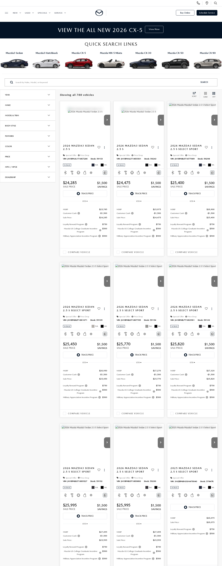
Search (204, 82)
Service (58, 13)
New (15, 13)
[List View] (214, 95)
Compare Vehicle (79, 252)
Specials (42, 13)
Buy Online (185, 13)
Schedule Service (207, 13)
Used (28, 13)
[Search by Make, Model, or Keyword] (106, 82)
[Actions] (104, 147)
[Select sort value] (195, 95)
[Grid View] (205, 95)
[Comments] (105, 173)
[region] (85, 222)
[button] (107, 120)
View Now (154, 29)
